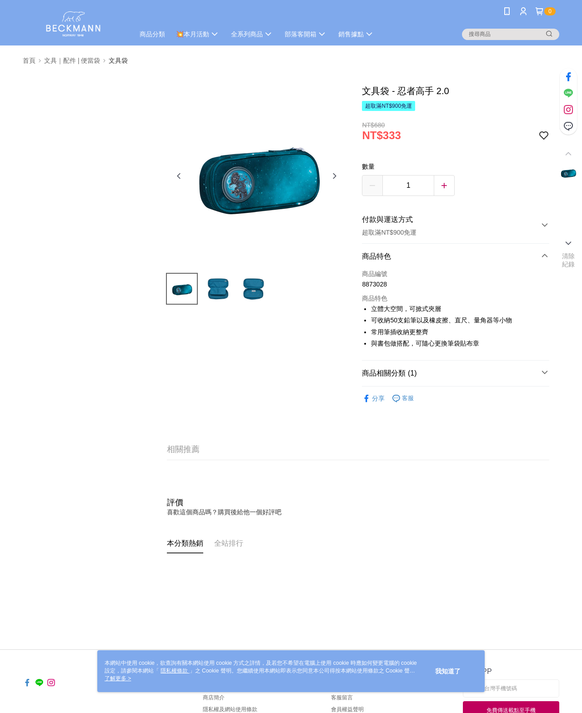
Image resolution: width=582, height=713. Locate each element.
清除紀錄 (568, 260)
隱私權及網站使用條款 (230, 709)
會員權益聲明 (347, 709)
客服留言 (342, 697)
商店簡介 (214, 697)
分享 (373, 398)
